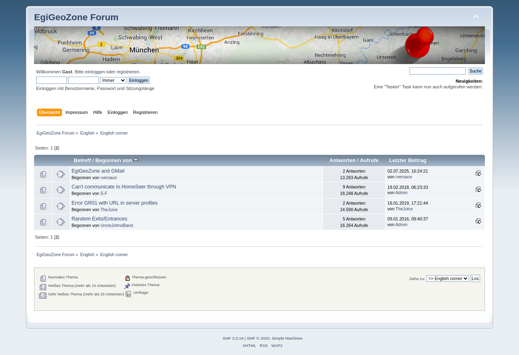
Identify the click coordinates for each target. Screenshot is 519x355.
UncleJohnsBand (117, 225)
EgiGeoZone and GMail (97, 171)
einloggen (95, 71)
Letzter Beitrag (407, 160)
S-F (104, 193)
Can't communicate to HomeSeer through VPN (123, 187)
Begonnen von (116, 160)
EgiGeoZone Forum (76, 17)
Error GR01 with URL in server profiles (114, 203)
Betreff (82, 160)
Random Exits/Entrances (99, 219)
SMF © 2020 (258, 338)
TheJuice (109, 209)
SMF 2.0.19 (233, 338)
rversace (109, 177)
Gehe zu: (417, 278)
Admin (401, 192)
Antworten (343, 160)
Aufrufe (369, 160)
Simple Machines (287, 338)
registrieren (127, 71)
